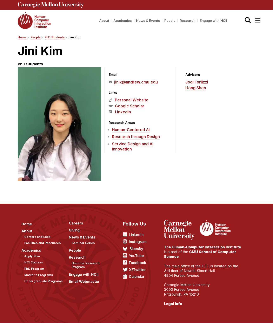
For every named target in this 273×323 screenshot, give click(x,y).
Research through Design (136, 136)
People (169, 20)
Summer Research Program (86, 265)
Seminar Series (83, 243)
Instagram (138, 242)
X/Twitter (137, 270)
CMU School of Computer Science (200, 254)
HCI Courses (33, 262)
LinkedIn (123, 111)
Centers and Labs (37, 236)
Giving (74, 230)
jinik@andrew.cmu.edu (136, 82)
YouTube (136, 256)
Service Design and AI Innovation (132, 146)
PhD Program (34, 268)
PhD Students (55, 37)
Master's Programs (38, 275)
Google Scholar (129, 105)
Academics (122, 20)
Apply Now (32, 256)
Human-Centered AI (131, 129)
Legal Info (173, 304)
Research (187, 20)
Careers (76, 223)
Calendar (137, 276)
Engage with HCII (213, 20)
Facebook (137, 263)
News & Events (148, 20)
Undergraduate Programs (43, 281)
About (104, 20)
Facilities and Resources (42, 243)
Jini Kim (74, 37)
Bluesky (136, 249)
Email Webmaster (84, 281)
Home (22, 37)
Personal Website (131, 99)
